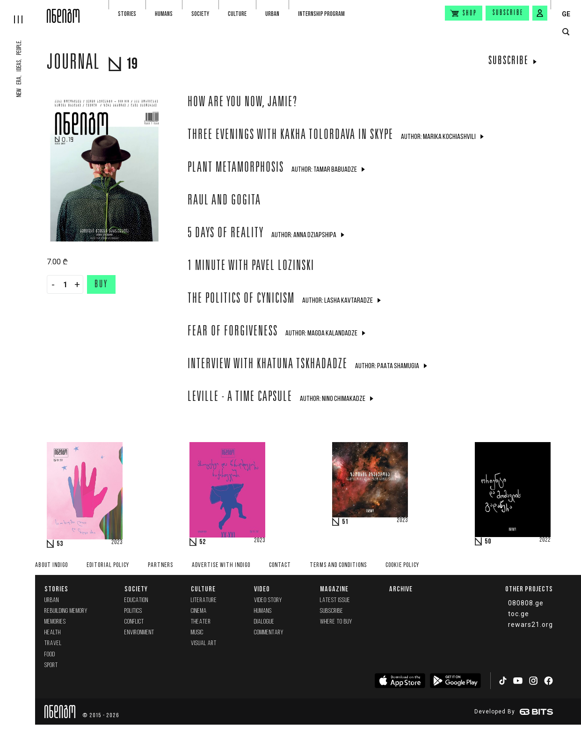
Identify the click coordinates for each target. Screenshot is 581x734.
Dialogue (264, 621)
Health (52, 632)
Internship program (321, 14)
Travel (53, 643)
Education (136, 600)
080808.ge (526, 603)
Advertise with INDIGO (221, 565)
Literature (204, 600)
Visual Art (204, 643)
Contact (280, 565)
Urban (272, 14)
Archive (401, 588)
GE (566, 14)
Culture (237, 14)
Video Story (268, 600)
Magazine (334, 588)
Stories (127, 14)
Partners (160, 565)
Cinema (199, 611)
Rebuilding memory (65, 611)
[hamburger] (23, 11)
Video (262, 588)
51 (345, 522)
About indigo (51, 565)
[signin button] (539, 13)
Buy (101, 285)
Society (200, 14)
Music (197, 632)
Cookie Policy (402, 565)
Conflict (134, 621)
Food (49, 654)
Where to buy (336, 621)
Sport (51, 665)
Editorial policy (108, 565)
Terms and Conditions (338, 565)
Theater (201, 621)
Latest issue (335, 600)
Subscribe (508, 13)
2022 (545, 540)
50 (488, 541)
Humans (164, 14)
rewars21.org (530, 624)
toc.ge (518, 614)
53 (60, 544)
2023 (117, 542)
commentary (268, 632)
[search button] (565, 32)
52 (202, 542)
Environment (139, 632)
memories (55, 621)
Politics (133, 611)
